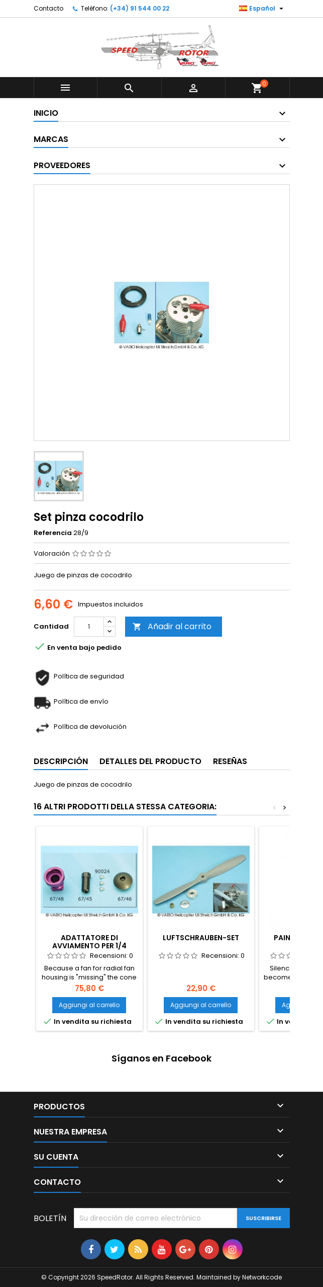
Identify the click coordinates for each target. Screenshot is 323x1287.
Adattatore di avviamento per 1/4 (89, 942)
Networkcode (262, 1277)
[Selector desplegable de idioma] (262, 8)
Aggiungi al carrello (89, 1005)
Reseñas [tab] (230, 761)
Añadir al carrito (172, 626)
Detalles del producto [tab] (150, 761)
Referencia (53, 533)
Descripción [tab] (61, 761)
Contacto (48, 8)
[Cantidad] (89, 627)
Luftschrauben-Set (201, 938)
